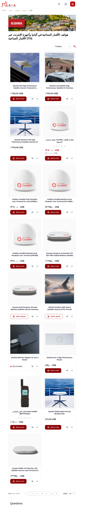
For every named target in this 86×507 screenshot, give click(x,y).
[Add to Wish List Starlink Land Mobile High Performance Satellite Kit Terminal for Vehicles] (67, 99)
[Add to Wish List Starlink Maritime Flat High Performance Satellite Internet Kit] (32, 158)
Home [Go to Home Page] (4, 10)
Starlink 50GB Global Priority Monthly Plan (59, 413)
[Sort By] (63, 46)
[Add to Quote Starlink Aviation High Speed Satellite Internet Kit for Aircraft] (54, 316)
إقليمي (17, 10)
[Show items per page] (72, 493)
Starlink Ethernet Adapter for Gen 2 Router (24, 359)
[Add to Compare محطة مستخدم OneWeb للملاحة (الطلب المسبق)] (72, 158)
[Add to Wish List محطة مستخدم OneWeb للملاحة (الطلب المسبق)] (67, 158)
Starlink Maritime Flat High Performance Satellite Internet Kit (25, 141)
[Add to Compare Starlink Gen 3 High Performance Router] (72, 370)
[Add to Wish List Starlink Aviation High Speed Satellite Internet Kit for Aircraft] (67, 316)
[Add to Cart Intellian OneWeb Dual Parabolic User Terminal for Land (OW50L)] (18, 212)
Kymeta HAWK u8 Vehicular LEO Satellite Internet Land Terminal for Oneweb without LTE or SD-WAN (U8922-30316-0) (24, 469)
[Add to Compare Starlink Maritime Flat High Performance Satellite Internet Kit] (37, 158)
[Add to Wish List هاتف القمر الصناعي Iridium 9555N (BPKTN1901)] (32, 427)
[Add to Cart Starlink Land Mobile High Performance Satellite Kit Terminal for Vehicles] (53, 98)
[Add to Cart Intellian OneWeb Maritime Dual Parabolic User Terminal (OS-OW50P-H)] (53, 212)
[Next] (56, 493)
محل (10, 10)
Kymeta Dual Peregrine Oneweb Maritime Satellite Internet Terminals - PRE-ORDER (25, 308)
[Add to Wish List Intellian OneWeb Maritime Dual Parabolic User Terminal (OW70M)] (32, 266)
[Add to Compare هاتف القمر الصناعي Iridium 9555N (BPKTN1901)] (37, 427)
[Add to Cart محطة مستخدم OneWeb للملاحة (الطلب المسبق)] (53, 158)
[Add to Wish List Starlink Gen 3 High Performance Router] (67, 370)
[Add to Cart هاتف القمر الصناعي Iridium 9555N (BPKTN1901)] (18, 427)
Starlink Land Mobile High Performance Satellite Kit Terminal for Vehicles (59, 87)
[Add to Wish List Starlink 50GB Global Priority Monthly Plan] (67, 427)
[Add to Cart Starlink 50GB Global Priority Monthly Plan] (53, 427)
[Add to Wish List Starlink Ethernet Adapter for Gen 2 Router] (32, 366)
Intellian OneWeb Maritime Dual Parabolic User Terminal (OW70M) (25, 254)
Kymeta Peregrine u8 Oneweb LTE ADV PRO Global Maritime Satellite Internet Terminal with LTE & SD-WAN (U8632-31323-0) (59, 254)
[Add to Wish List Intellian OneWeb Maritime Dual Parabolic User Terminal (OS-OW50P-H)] (67, 212)
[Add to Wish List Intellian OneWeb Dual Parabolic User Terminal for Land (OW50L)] (32, 212)
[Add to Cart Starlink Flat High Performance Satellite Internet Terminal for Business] (18, 98)
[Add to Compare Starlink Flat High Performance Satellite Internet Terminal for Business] (37, 99)
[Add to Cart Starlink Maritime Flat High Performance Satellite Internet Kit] (18, 158)
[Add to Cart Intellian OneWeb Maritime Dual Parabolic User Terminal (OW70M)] (18, 266)
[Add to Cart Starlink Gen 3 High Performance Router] (53, 370)
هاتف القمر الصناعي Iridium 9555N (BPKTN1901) (24, 413)
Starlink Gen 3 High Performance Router (59, 359)
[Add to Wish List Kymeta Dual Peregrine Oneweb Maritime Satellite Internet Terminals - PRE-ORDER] (32, 316)
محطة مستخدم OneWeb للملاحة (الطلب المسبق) (59, 141)
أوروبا (24, 10)
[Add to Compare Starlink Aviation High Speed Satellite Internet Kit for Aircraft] (72, 316)
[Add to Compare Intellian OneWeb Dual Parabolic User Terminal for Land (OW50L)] (37, 212)
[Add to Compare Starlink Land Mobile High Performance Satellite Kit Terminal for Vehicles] (72, 99)
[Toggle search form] (59, 4)
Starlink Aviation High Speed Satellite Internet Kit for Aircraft (59, 308)
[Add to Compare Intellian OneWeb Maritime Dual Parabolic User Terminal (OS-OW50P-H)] (72, 212)
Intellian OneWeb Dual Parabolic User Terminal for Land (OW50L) (24, 200)
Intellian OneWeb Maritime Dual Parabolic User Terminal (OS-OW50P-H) (59, 200)
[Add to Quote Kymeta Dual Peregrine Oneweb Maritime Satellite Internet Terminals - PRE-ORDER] (19, 316)
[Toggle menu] (79, 4)
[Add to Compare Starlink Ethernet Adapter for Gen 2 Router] (37, 366)
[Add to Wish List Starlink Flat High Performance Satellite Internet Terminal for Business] (32, 99)
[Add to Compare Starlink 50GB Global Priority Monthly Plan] (72, 427)
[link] (27, 493)
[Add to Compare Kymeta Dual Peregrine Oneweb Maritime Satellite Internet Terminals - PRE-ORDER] (37, 316)
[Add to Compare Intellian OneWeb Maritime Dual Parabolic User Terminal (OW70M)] (37, 266)
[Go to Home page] (9, 4)
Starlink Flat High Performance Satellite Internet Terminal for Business (25, 87)
